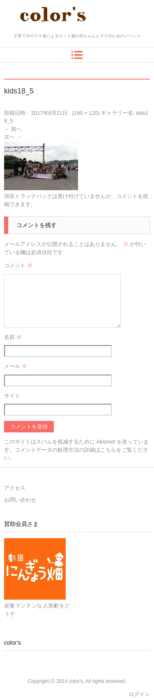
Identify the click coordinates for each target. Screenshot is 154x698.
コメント (18, 265)
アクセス (14, 488)
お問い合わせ (20, 500)
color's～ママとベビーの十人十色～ (76, 30)
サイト (12, 396)
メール (15, 366)
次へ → (13, 137)
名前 (13, 337)
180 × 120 (86, 113)
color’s (12, 642)
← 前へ (13, 129)
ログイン (139, 694)
